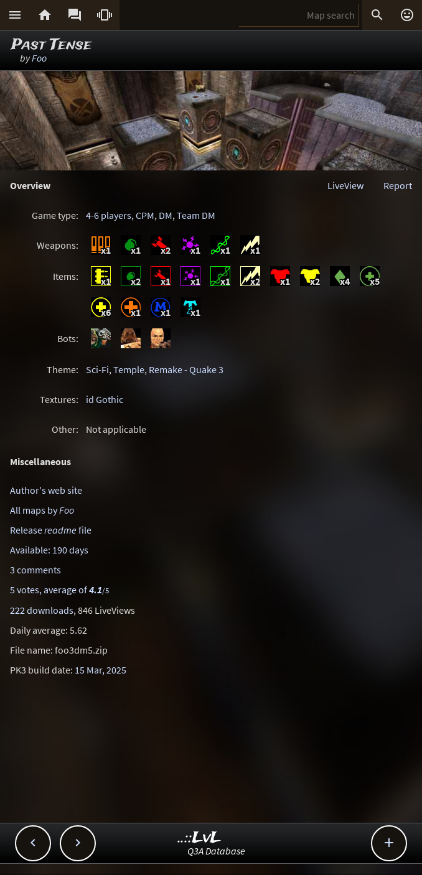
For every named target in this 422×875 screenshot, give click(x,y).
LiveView (345, 185)
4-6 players (108, 215)
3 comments (35, 569)
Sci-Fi (97, 369)
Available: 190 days (49, 550)
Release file (50, 530)
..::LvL (199, 838)
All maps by (42, 510)
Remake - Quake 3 (186, 369)
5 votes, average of (59, 589)
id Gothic (104, 399)
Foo (39, 58)
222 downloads (41, 610)
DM (165, 215)
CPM (145, 215)
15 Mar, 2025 (100, 670)
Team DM (196, 215)
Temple (128, 369)
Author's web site (46, 490)
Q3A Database (216, 851)
